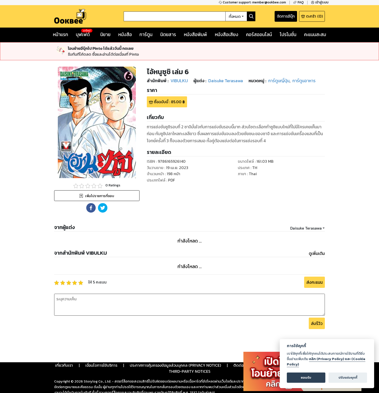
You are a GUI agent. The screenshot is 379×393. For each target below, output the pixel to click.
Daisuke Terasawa (306, 210)
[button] (91, 190)
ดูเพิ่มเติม (317, 235)
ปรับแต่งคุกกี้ (348, 377)
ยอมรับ (306, 377)
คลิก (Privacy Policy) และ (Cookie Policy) (326, 361)
